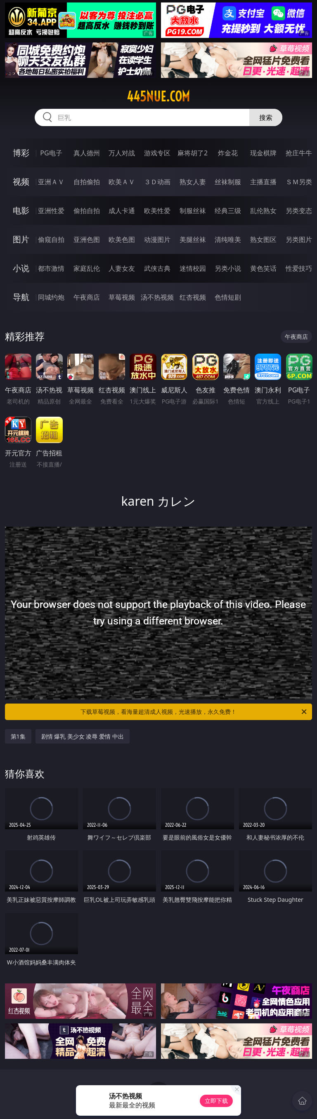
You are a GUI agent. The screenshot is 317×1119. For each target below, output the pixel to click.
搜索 (265, 117)
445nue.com (158, 96)
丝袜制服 (228, 181)
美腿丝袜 (193, 239)
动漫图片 (157, 239)
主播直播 (263, 181)
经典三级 (228, 210)
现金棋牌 (263, 152)
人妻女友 (122, 268)
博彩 (21, 152)
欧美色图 (122, 239)
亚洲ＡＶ (51, 181)
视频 (21, 181)
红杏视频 (193, 297)
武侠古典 (157, 268)
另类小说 (228, 268)
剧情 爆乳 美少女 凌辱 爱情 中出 (82, 736)
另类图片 (299, 239)
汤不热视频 (157, 297)
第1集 (18, 736)
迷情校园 (193, 268)
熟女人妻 (193, 181)
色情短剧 (228, 297)
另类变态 (299, 210)
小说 (21, 268)
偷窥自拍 (51, 239)
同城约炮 (51, 297)
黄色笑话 (263, 268)
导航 (21, 297)
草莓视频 (122, 297)
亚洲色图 (86, 239)
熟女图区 (263, 239)
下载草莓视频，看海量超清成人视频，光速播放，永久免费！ (194, 712)
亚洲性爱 (51, 210)
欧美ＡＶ (122, 181)
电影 (21, 210)
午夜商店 (86, 297)
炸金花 (228, 152)
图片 (21, 239)
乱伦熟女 (263, 210)
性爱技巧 (299, 268)
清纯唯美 (228, 239)
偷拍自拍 (86, 210)
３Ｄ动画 (157, 181)
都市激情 (51, 268)
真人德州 (86, 152)
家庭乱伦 (86, 268)
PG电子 (51, 152)
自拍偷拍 (86, 181)
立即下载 (216, 1101)
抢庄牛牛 (299, 152)
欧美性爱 (157, 210)
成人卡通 (122, 210)
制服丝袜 (193, 210)
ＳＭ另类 (299, 181)
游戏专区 (157, 152)
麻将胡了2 (192, 152)
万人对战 (122, 152)
